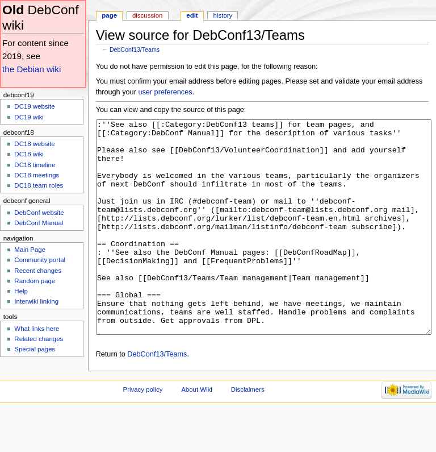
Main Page (29, 249)
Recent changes (37, 270)
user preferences (165, 92)
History (223, 15)
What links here (36, 328)
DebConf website (39, 212)
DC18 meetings (36, 175)
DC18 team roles (38, 185)
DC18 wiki (29, 154)
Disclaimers (248, 432)
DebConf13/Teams (135, 49)
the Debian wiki (31, 69)
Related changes (38, 338)
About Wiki (196, 432)
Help (21, 291)
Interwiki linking (36, 301)
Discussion (147, 15)
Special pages (34, 349)
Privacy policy (143, 432)
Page (109, 15)
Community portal (39, 259)
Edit (192, 15)
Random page (34, 280)
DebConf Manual (38, 222)
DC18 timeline (34, 164)
